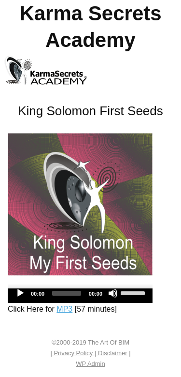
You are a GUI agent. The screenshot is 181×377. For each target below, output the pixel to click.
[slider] (66, 293)
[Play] (20, 293)
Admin (90, 363)
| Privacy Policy (72, 353)
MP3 (64, 309)
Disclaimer (111, 353)
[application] (80, 295)
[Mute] (113, 293)
